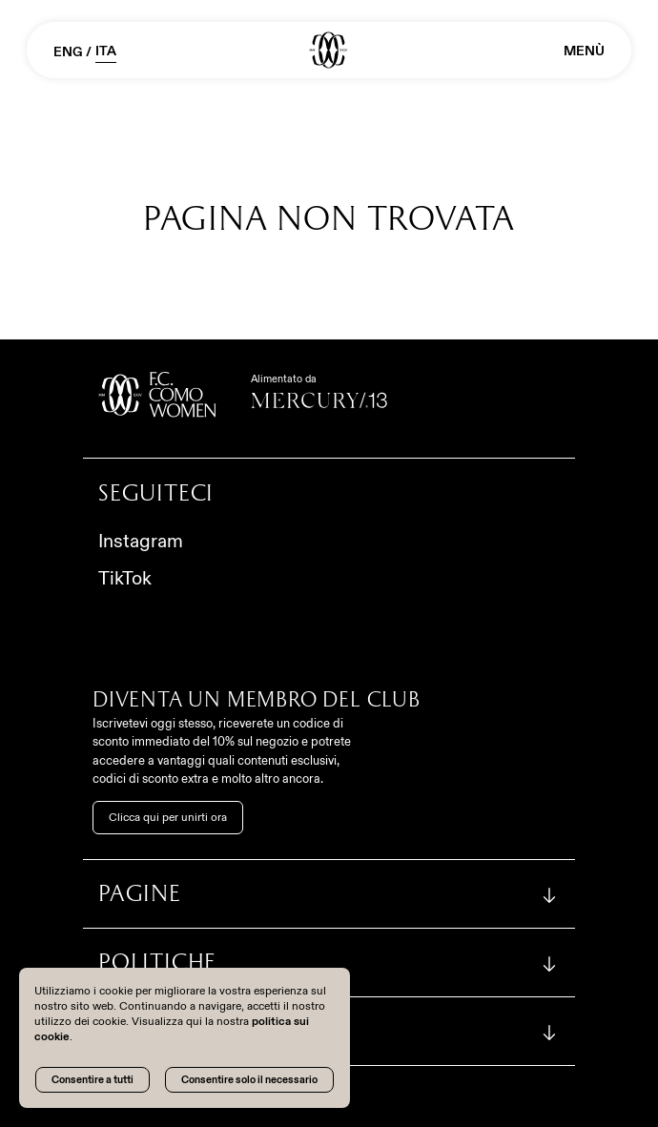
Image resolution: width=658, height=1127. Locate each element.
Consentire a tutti (92, 1079)
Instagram (140, 540)
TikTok (125, 577)
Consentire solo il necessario (249, 1079)
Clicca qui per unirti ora (168, 817)
